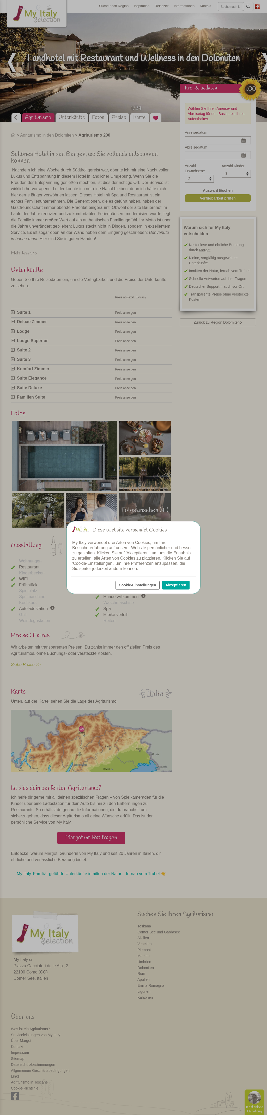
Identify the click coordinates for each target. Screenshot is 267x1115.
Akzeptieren (176, 585)
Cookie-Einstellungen (137, 585)
